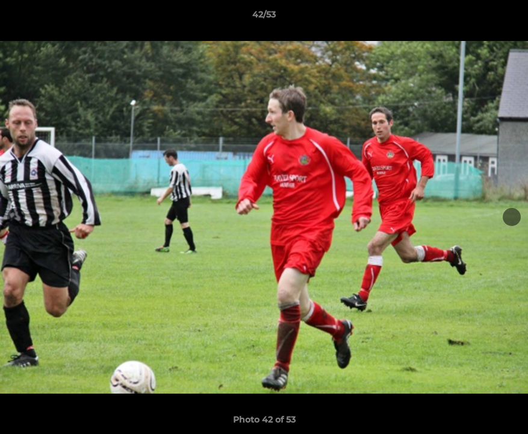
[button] (506, 17)
